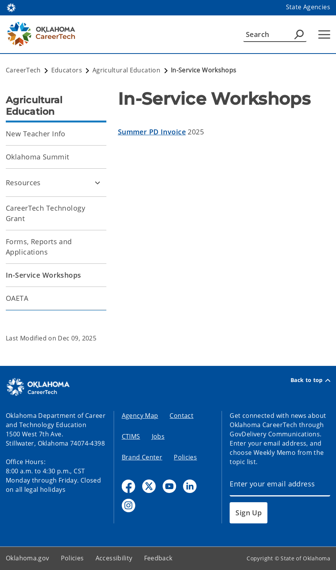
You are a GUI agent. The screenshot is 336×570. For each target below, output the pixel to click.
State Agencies (308, 7)
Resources (23, 182)
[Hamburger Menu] (324, 34)
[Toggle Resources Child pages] (97, 182)
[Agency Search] (299, 34)
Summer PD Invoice (152, 131)
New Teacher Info (36, 133)
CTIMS (131, 436)
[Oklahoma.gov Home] (11, 7)
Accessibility (114, 558)
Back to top (310, 380)
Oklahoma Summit (37, 156)
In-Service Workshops (43, 275)
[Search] (275, 34)
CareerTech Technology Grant (45, 213)
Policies (185, 457)
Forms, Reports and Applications (39, 246)
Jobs (158, 436)
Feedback (158, 558)
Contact (181, 415)
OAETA (17, 298)
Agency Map (140, 415)
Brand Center (142, 457)
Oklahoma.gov (27, 558)
